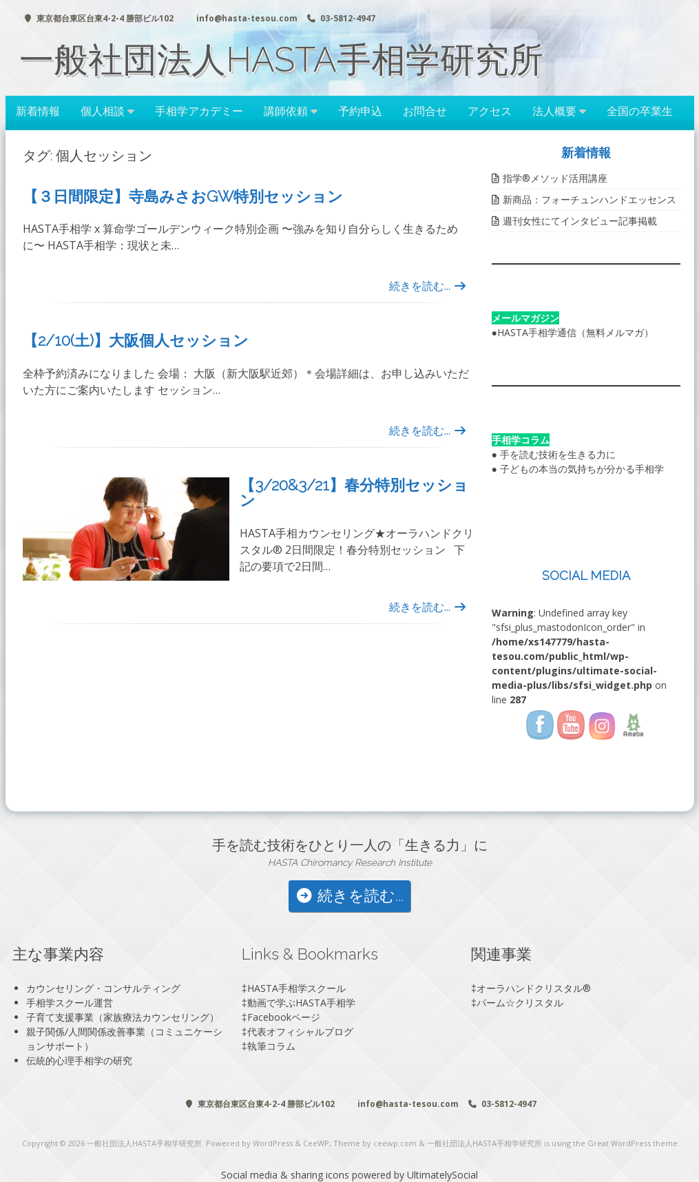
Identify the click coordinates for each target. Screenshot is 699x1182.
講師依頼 (286, 110)
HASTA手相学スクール (296, 988)
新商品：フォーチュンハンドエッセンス (589, 199)
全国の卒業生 (640, 110)
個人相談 (103, 110)
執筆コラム (271, 1046)
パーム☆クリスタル (520, 1002)
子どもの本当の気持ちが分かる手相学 (582, 468)
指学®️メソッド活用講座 (555, 178)
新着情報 (38, 110)
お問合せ (425, 110)
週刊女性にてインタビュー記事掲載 (580, 220)
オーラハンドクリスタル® (534, 988)
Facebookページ (283, 1017)
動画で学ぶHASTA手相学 (301, 1002)
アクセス (490, 110)
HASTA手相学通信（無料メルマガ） (575, 332)
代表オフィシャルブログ (300, 1031)
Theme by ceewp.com (375, 1143)
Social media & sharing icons (286, 1174)
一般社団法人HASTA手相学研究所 (281, 59)
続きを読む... (428, 285)
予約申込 (360, 110)
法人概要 (554, 110)
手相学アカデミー (199, 110)
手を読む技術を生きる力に (558, 454)
